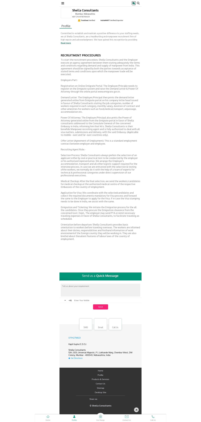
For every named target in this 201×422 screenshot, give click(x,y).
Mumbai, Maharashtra (83, 13)
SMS (85, 325)
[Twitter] (112, 399)
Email (100, 325)
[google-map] (103, 357)
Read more (66, 43)
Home (100, 370)
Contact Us (100, 383)
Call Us (115, 325)
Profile (100, 375)
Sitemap (100, 388)
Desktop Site (100, 392)
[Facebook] (101, 399)
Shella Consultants (85, 10)
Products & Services (100, 379)
